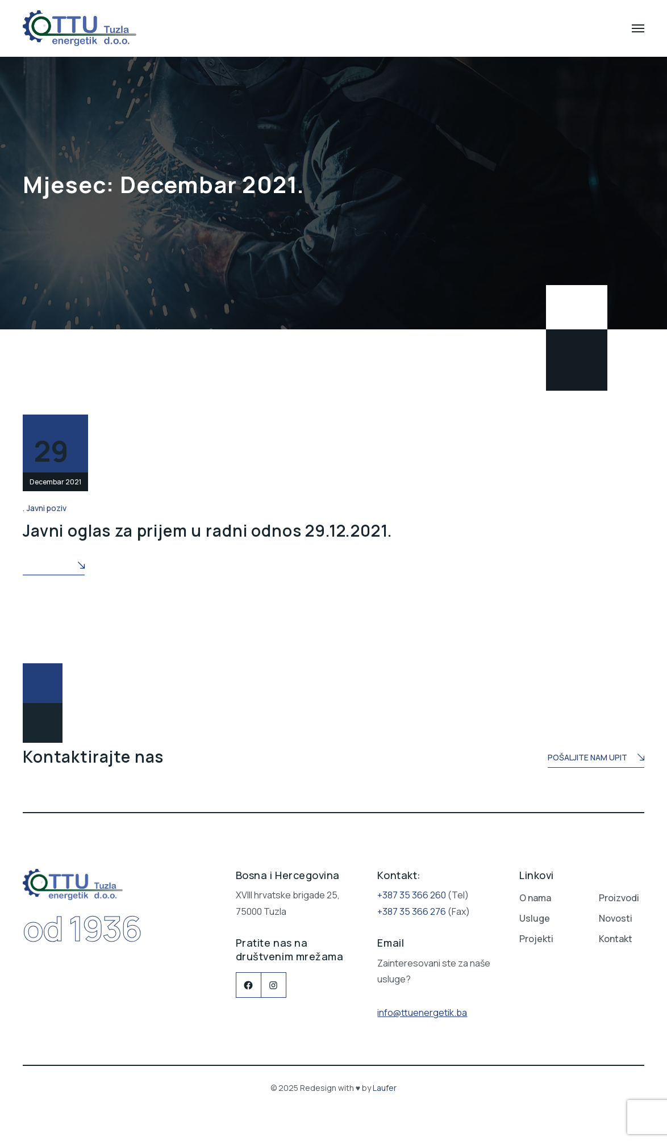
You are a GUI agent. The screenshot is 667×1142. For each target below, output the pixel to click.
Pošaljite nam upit (596, 756)
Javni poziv (46, 508)
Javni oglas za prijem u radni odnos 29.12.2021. (207, 528)
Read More (54, 563)
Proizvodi (619, 895)
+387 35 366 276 (411, 908)
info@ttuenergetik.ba (422, 1009)
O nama (535, 895)
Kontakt (615, 936)
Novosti (615, 916)
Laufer (385, 1085)
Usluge (534, 916)
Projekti (536, 936)
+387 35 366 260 (411, 892)
